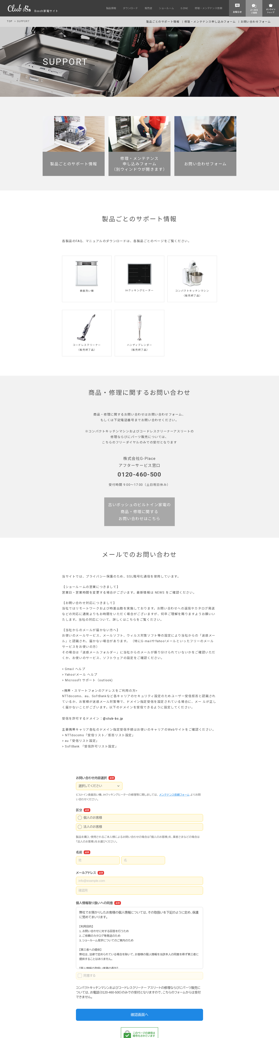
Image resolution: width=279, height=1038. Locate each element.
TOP (9, 21)
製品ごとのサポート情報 (163, 21)
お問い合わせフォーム (256, 21)
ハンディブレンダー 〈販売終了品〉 (139, 345)
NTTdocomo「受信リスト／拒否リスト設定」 (100, 735)
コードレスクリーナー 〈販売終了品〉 (87, 345)
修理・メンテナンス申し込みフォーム (210, 21)
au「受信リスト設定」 (82, 741)
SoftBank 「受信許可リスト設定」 (91, 746)
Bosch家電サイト (33, 11)
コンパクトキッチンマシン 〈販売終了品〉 (192, 291)
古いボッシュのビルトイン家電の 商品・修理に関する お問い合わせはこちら (139, 512)
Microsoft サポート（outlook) (89, 680)
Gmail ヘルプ (75, 669)
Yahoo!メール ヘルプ (81, 675)
